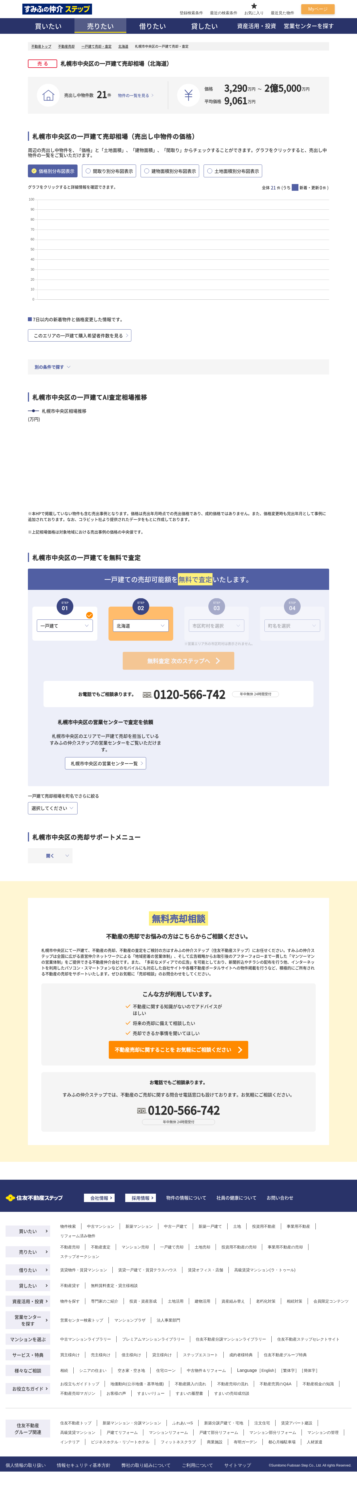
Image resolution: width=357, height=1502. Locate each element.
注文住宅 (262, 1423)
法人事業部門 (168, 1320)
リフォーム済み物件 (77, 1236)
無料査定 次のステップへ (178, 661)
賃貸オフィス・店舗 (205, 1270)
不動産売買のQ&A (275, 1384)
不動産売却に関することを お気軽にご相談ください (173, 1049)
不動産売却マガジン (77, 1393)
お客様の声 (116, 1393)
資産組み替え (233, 1301)
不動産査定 (100, 1247)
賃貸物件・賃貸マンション (83, 1270)
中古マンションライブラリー (85, 1339)
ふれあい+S (182, 1423)
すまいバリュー (151, 1393)
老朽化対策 (266, 1301)
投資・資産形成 (143, 1301)
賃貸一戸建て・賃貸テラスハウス (147, 1270)
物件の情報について (186, 1197)
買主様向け (70, 1355)
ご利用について (197, 1465)
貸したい (204, 26)
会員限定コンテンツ (331, 1301)
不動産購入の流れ (190, 1384)
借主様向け (131, 1355)
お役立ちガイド (28, 1388)
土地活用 (176, 1301)
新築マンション (139, 1226)
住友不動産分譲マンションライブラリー (231, 1339)
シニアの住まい (93, 1370)
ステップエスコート (200, 1355)
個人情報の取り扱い (26, 1465)
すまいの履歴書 (189, 1393)
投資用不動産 (264, 1226)
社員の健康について (236, 1197)
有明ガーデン (245, 1442)
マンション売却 (135, 1247)
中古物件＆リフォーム (206, 1370)
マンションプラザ (130, 1320)
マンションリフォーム (168, 1432)
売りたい (100, 26)
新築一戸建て (210, 1226)
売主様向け (100, 1355)
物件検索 (68, 1226)
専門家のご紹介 (104, 1301)
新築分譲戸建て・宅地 (223, 1423)
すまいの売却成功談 (231, 1393)
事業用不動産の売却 (285, 1247)
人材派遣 (314, 1442)
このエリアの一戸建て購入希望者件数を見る (78, 335)
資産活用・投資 (256, 26)
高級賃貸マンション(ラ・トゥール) (264, 1270)
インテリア (70, 1442)
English (267, 1370)
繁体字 (289, 1370)
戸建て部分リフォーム (218, 1432)
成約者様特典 (241, 1355)
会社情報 (99, 1198)
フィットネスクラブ (178, 1442)
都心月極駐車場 (282, 1442)
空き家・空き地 (131, 1370)
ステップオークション (79, 1256)
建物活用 (202, 1301)
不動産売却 (70, 1247)
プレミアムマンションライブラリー (153, 1339)
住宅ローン (166, 1370)
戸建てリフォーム (122, 1432)
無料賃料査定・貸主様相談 (114, 1285)
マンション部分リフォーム (272, 1432)
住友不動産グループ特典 (285, 1355)
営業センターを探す (309, 26)
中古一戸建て (175, 1226)
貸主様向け (162, 1355)
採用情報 (140, 1198)
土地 (237, 1226)
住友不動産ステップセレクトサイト (308, 1339)
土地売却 (202, 1247)
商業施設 (215, 1442)
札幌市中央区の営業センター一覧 (104, 763)
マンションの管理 (323, 1432)
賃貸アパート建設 (296, 1423)
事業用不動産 (298, 1226)
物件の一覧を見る (133, 95)
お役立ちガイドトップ (79, 1384)
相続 (64, 1370)
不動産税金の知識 (318, 1384)
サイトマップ (237, 1465)
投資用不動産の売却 (239, 1247)
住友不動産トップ (75, 1423)
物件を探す (70, 1301)
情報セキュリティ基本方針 (83, 1465)
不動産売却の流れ (233, 1384)
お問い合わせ (280, 1197)
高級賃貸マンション (77, 1432)
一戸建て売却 (172, 1247)
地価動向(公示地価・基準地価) (137, 1384)
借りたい (152, 26)
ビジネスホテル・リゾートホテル (120, 1442)
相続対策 (294, 1301)
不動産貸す (70, 1285)
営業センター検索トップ (81, 1320)
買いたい (48, 26)
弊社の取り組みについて (146, 1465)
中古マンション (100, 1226)
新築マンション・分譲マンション (132, 1423)
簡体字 (309, 1370)
